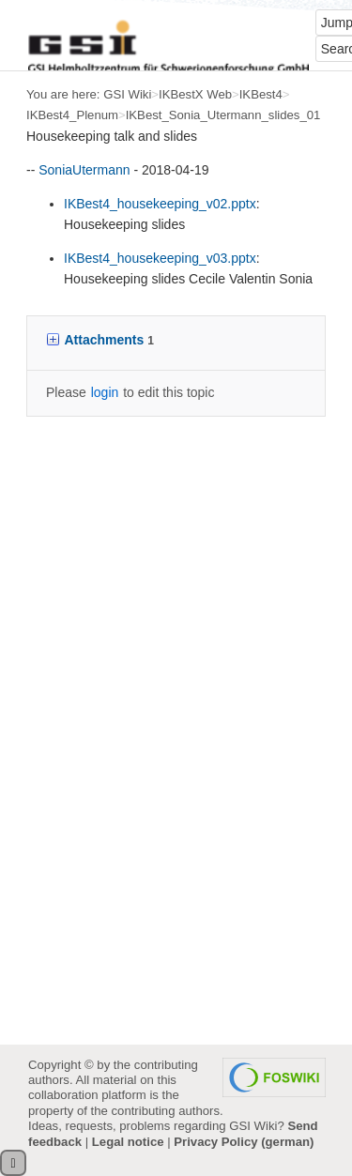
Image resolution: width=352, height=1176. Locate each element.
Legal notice (128, 1142)
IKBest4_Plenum (72, 115)
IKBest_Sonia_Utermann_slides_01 (223, 115)
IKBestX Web (195, 94)
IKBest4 (261, 94)
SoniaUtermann (84, 169)
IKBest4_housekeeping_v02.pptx (160, 203)
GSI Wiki (127, 94)
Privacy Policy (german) (244, 1142)
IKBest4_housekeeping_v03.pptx (160, 258)
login (105, 392)
